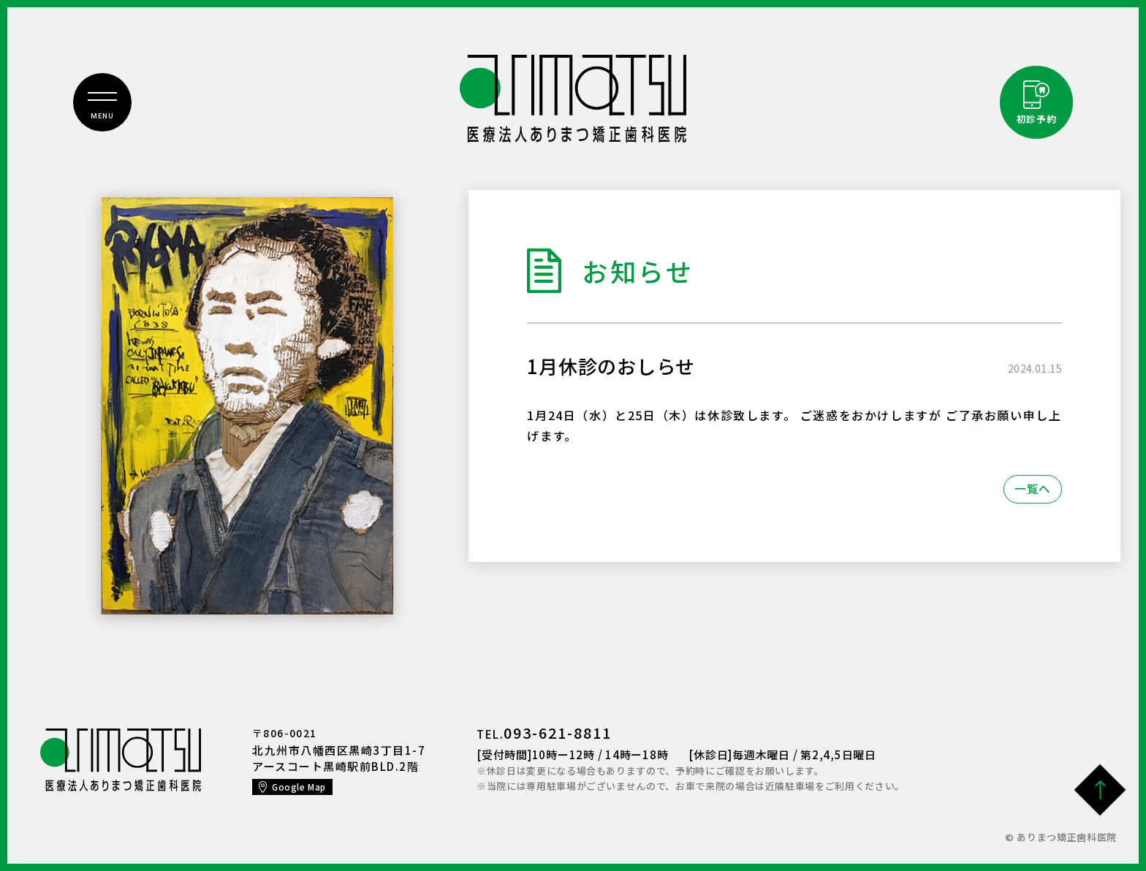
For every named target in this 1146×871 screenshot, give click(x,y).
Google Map (299, 786)
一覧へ (1032, 489)
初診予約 (1037, 120)
